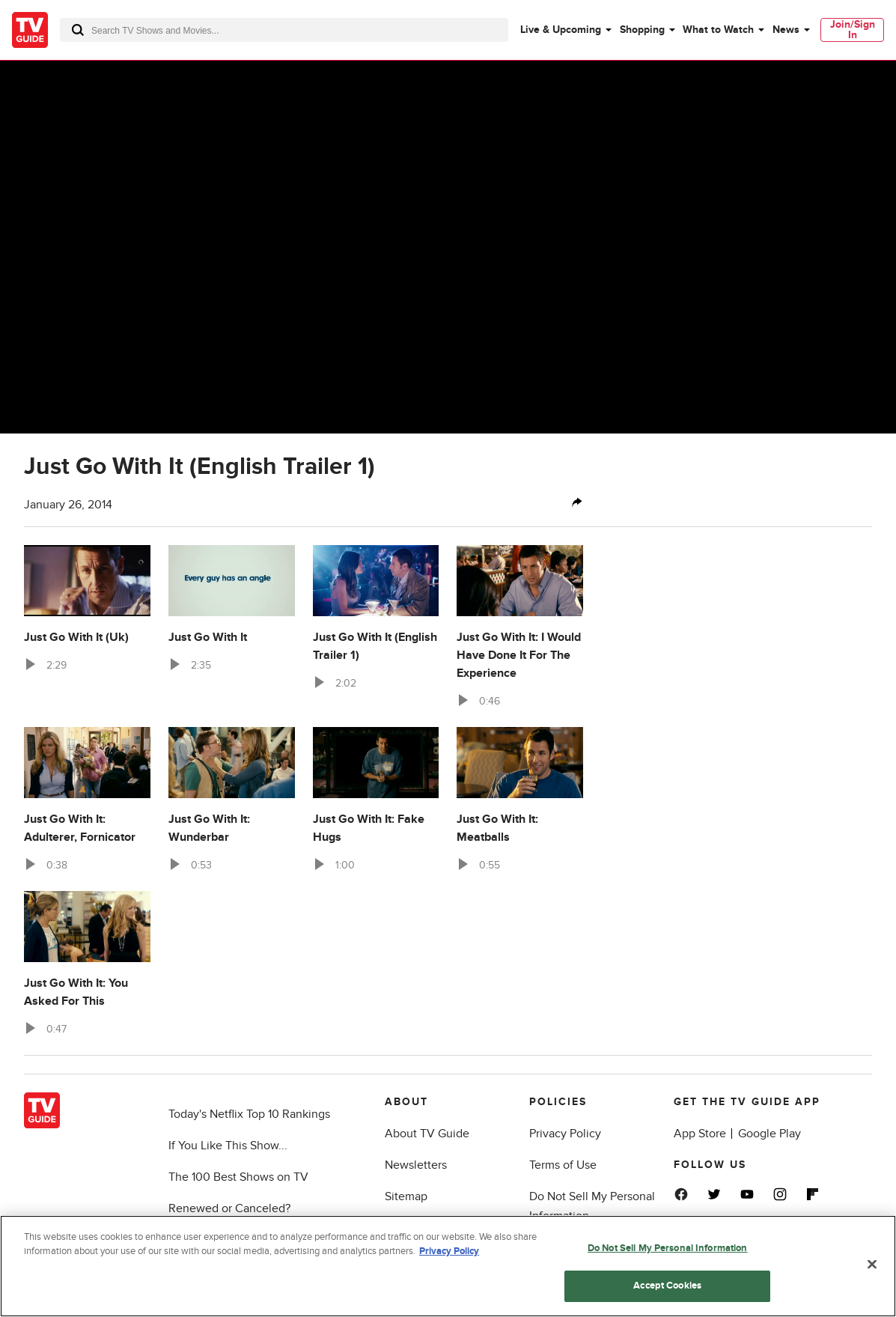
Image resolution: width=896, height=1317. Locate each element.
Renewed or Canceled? (229, 1208)
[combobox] (284, 30)
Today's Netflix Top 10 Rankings (249, 1114)
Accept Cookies (667, 1289)
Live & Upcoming (560, 29)
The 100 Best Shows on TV (238, 1177)
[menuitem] (565, 30)
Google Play (769, 1133)
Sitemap (406, 1196)
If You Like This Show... (227, 1145)
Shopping (642, 29)
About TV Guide (427, 1133)
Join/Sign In (852, 29)
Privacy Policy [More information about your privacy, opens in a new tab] (449, 1254)
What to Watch (718, 29)
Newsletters (416, 1165)
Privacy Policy (565, 1133)
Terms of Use (563, 1165)
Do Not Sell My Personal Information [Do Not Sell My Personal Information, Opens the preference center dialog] (668, 1250)
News (785, 29)
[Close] (872, 1266)
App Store (700, 1133)
